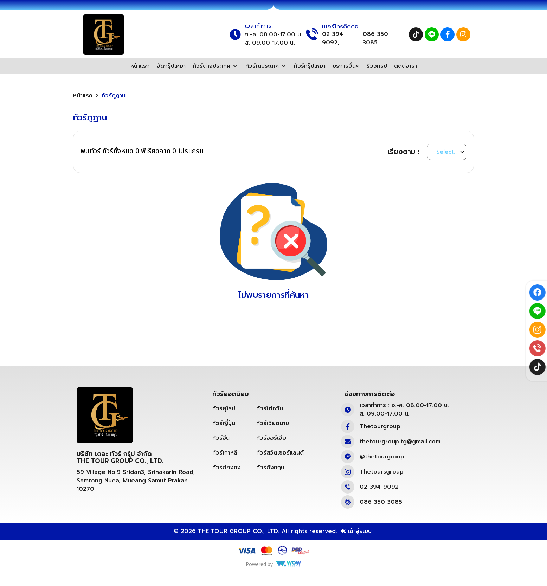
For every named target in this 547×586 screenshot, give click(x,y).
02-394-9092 (379, 487)
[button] (215, 66)
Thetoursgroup (382, 472)
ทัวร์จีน (221, 438)
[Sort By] (446, 152)
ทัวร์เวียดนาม (272, 423)
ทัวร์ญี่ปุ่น (223, 423)
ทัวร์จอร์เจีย (271, 438)
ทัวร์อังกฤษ (270, 467)
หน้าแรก (82, 95)
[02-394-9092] (347, 487)
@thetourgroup (382, 456)
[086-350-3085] (347, 502)
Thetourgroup (380, 426)
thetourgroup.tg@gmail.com (400, 441)
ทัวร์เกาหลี (224, 453)
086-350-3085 (377, 38)
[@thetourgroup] (347, 456)
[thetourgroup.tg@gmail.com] (347, 441)
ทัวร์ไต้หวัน (269, 408)
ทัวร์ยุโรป (223, 408)
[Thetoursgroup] (347, 471)
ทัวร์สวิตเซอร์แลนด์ (280, 453)
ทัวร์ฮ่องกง (226, 467)
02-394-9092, (334, 38)
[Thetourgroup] (347, 426)
